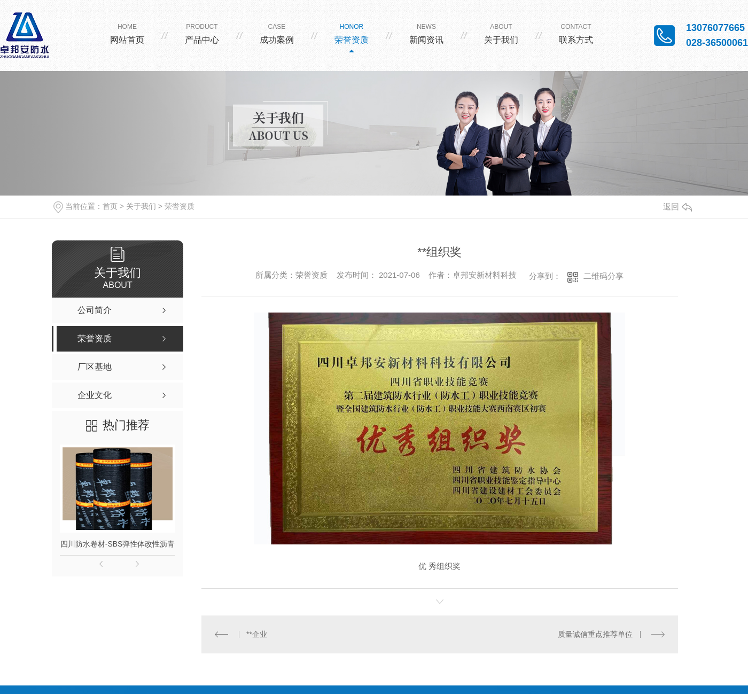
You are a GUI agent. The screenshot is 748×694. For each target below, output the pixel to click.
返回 (677, 206)
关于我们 (141, 206)
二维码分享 (603, 275)
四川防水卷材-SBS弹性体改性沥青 (117, 544)
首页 (110, 206)
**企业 (256, 634)
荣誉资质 (179, 206)
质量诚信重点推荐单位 (595, 634)
